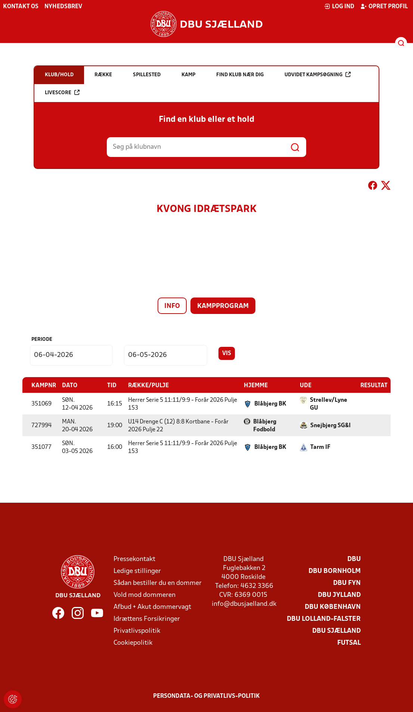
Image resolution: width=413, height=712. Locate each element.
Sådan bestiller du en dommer (158, 583)
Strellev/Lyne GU (328, 403)
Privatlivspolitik (137, 631)
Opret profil (384, 6)
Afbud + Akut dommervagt (152, 607)
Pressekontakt (134, 559)
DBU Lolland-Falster (324, 619)
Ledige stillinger (137, 571)
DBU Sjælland (336, 631)
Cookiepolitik (133, 642)
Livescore (62, 92)
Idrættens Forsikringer (147, 619)
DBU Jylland (339, 595)
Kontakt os (20, 6)
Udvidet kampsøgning (318, 74)
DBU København (333, 607)
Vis (226, 353)
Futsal (349, 642)
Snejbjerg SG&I (330, 425)
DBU (354, 559)
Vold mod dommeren (145, 595)
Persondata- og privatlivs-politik (206, 696)
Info (172, 306)
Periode (41, 339)
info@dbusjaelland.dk (244, 604)
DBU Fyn (347, 583)
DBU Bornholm (334, 571)
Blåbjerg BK (270, 403)
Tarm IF (320, 447)
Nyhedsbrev (63, 6)
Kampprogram (223, 306)
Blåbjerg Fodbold (264, 425)
